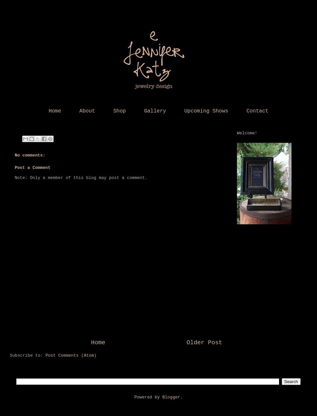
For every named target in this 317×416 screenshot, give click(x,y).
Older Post (204, 342)
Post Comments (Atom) (70, 355)
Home (55, 111)
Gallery (155, 111)
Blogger (171, 397)
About (87, 111)
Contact (257, 111)
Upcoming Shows (206, 111)
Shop (119, 111)
